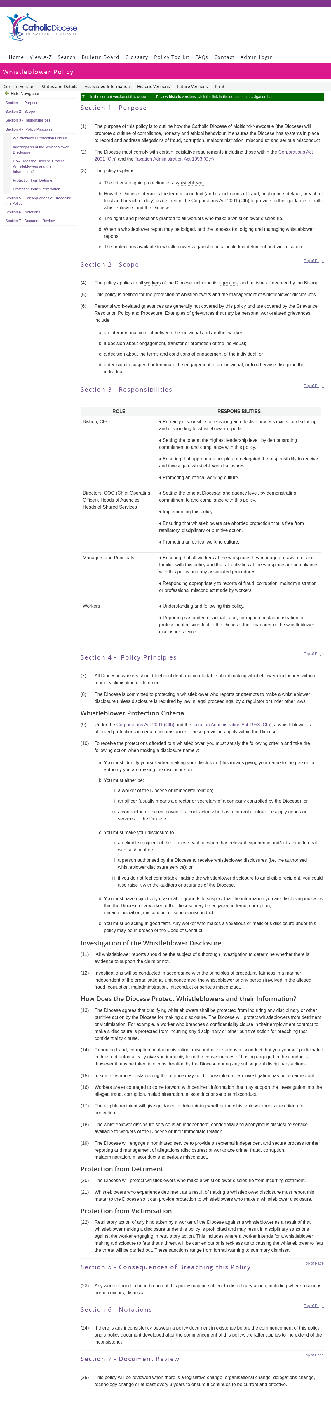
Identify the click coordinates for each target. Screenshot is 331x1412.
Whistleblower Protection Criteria (40, 138)
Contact (224, 57)
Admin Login (257, 57)
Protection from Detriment (34, 180)
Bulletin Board (100, 57)
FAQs (201, 57)
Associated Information (107, 86)
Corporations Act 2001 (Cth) (145, 724)
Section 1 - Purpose (22, 103)
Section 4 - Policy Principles (29, 129)
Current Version (19, 86)
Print (219, 86)
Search (67, 57)
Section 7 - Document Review (30, 221)
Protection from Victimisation (36, 189)
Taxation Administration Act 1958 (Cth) (231, 724)
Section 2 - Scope (21, 111)
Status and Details (59, 86)
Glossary (136, 57)
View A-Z (41, 57)
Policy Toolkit (171, 57)
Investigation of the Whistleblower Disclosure (41, 149)
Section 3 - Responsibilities (28, 120)
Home (16, 57)
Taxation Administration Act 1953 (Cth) (174, 159)
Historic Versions (153, 86)
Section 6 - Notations (23, 212)
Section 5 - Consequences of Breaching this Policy (39, 200)
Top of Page (314, 261)
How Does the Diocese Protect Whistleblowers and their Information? (38, 166)
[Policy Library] (41, 27)
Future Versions (192, 86)
